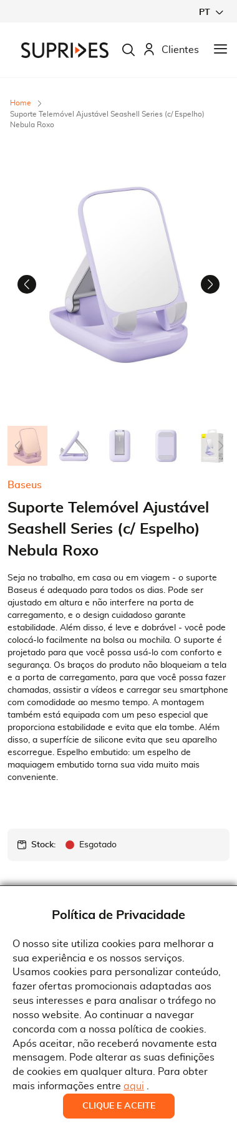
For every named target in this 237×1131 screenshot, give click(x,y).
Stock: (43, 844)
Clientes (171, 50)
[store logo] (65, 50)
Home (20, 103)
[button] (211, 12)
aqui (133, 1086)
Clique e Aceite (118, 1106)
